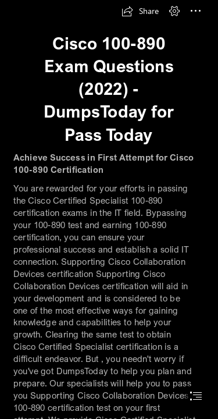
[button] (140, 11)
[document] (109, 209)
